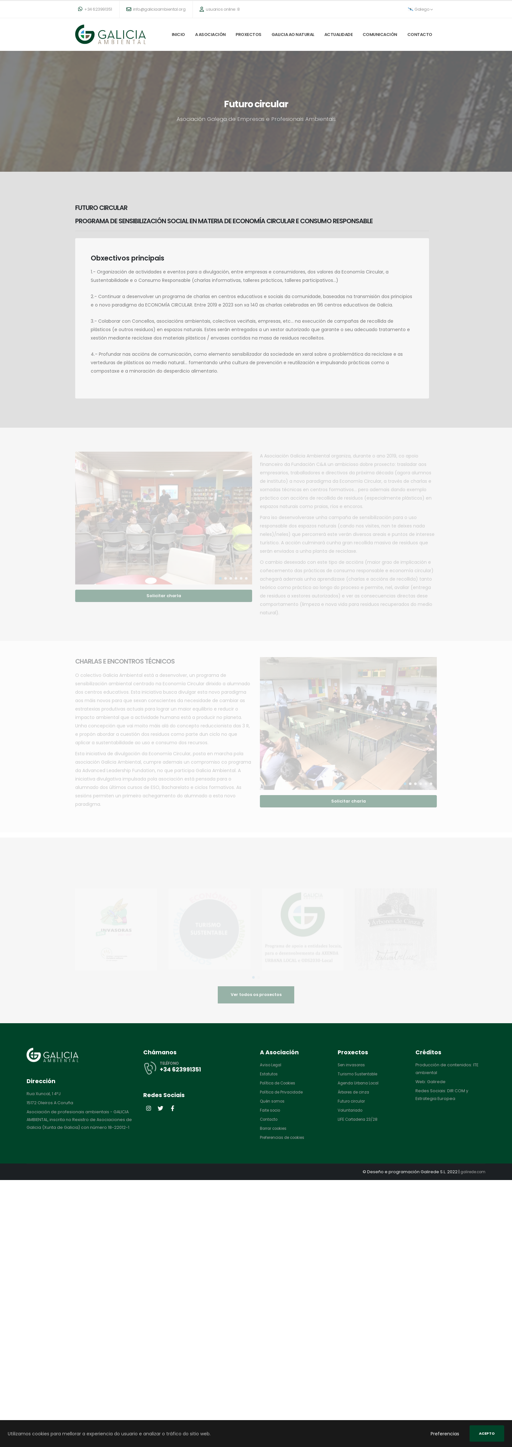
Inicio (178, 34)
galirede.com (471, 1172)
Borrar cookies (275, 1128)
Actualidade (338, 34)
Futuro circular (352, 1101)
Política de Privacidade (284, 1092)
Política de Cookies (280, 1083)
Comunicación (380, 34)
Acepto (487, 1433)
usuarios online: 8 (219, 9)
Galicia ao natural (293, 34)
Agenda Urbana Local (360, 1083)
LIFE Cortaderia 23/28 (360, 1119)
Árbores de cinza (356, 1092)
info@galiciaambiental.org (156, 9)
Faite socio (271, 1110)
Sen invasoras (352, 1065)
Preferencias (445, 1433)
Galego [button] (420, 9)
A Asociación (210, 34)
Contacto (419, 34)
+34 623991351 (95, 9)
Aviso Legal (271, 1065)
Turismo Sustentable (359, 1074)
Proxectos (249, 34)
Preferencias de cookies (285, 1137)
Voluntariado (351, 1110)
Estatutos (269, 1074)
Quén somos (273, 1101)
